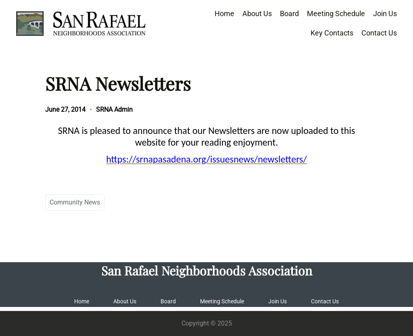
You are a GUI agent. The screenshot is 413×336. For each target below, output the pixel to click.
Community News (75, 202)
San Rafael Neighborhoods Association (206, 270)
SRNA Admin (114, 109)
